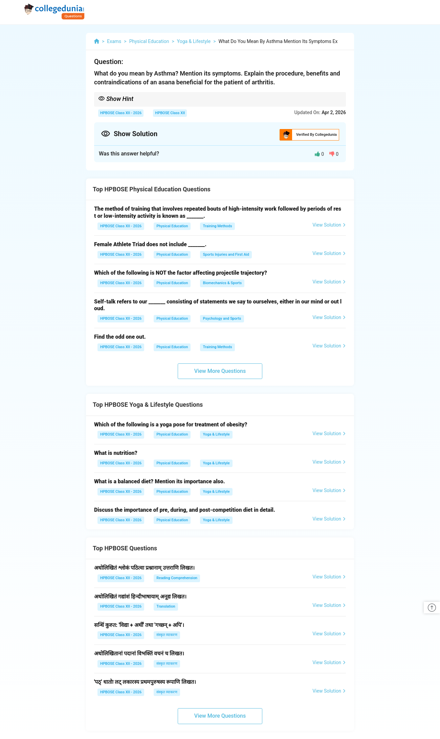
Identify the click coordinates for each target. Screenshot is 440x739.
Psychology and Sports (222, 318)
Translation (165, 606)
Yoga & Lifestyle (216, 434)
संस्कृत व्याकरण (166, 635)
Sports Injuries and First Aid (226, 254)
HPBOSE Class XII (170, 113)
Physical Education (172, 226)
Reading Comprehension (176, 578)
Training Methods (217, 226)
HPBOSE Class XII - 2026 (120, 113)
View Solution (329, 225)
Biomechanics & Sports (222, 283)
